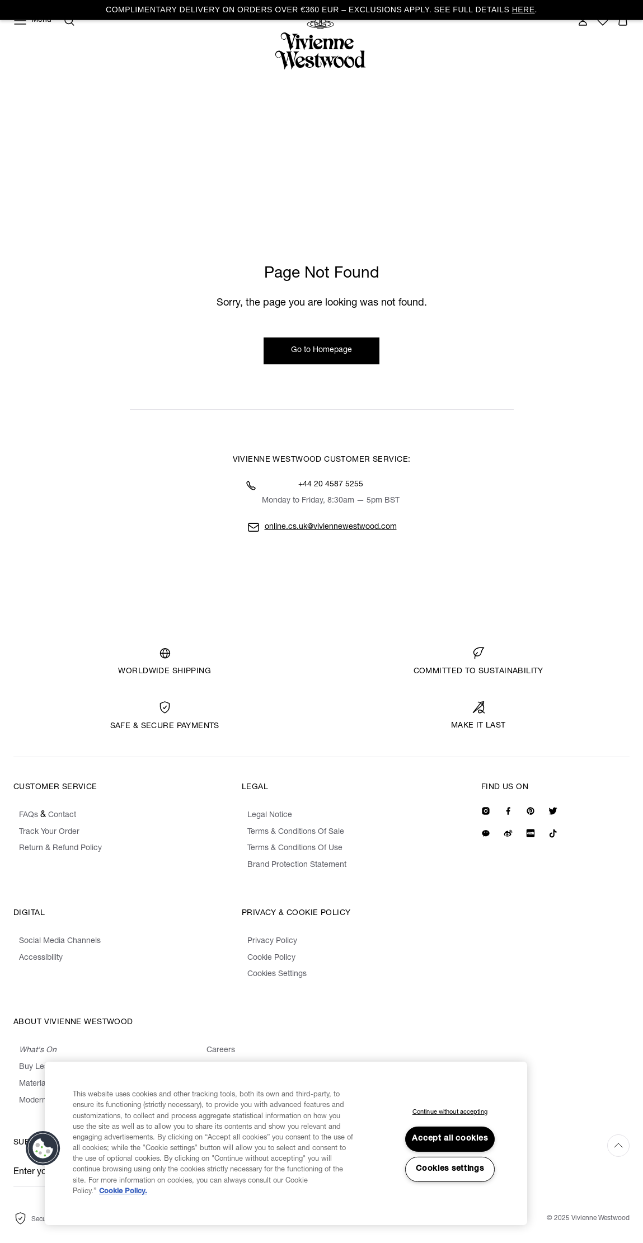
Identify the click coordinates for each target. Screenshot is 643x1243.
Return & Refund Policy (60, 848)
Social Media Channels (60, 941)
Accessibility (41, 958)
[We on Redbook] (530, 833)
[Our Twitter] (553, 811)
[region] (286, 1143)
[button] (623, 21)
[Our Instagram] (486, 811)
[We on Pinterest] (530, 811)
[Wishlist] (603, 21)
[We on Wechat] (486, 833)
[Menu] (32, 21)
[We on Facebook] (508, 811)
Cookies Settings (277, 974)
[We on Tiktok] (553, 833)
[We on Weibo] (508, 833)
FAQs (28, 815)
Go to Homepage (321, 350)
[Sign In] (582, 21)
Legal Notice (269, 815)
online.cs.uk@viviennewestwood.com (331, 527)
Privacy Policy (272, 941)
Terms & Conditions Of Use (294, 848)
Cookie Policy (271, 958)
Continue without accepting (449, 1112)
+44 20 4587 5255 (330, 485)
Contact (62, 815)
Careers (220, 1050)
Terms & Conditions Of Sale (295, 832)
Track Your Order (49, 832)
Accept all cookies (449, 1139)
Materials (35, 1084)
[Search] (69, 21)
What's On (38, 1050)
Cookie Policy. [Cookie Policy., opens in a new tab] (123, 1191)
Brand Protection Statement (296, 865)
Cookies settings (450, 1169)
